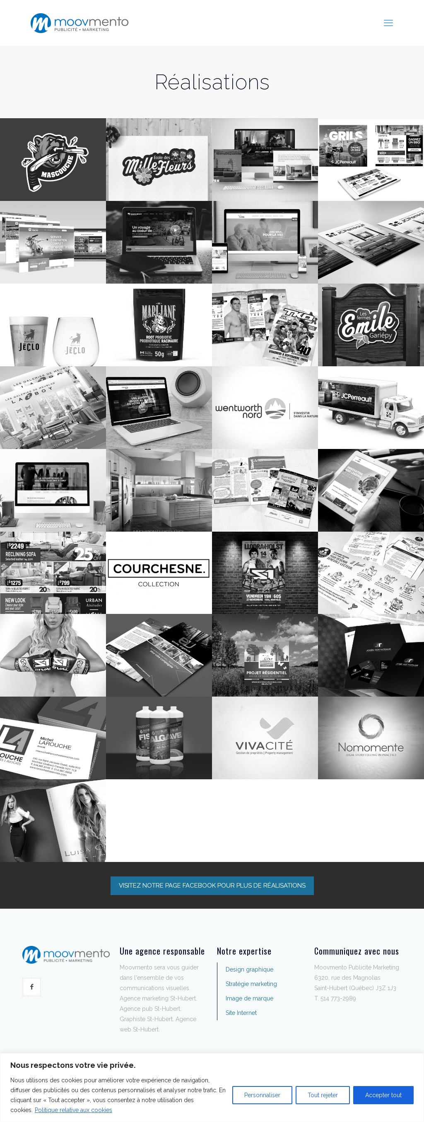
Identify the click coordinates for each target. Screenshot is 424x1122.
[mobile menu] (388, 23)
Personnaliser (262, 1095)
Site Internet (241, 1013)
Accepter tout (383, 1095)
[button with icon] (31, 987)
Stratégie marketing (251, 984)
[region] (212, 1087)
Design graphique (249, 969)
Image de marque (249, 998)
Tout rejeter (323, 1095)
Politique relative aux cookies (73, 1110)
